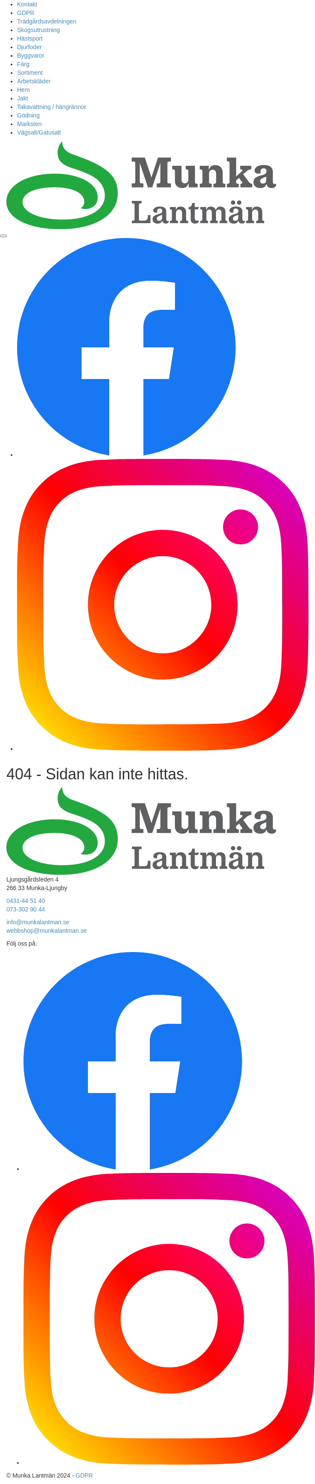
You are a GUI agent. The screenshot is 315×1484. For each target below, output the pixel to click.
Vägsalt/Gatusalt (39, 132)
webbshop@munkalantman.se (46, 930)
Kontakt (27, 4)
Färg (23, 64)
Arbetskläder (34, 81)
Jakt (22, 98)
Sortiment (30, 72)
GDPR (25, 12)
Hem (23, 89)
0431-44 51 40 (25, 900)
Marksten (29, 123)
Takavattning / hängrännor (51, 106)
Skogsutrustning (38, 29)
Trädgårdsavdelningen (46, 21)
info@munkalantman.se (37, 922)
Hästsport (30, 38)
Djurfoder (29, 47)
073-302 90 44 (25, 909)
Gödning (28, 115)
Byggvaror (30, 55)
